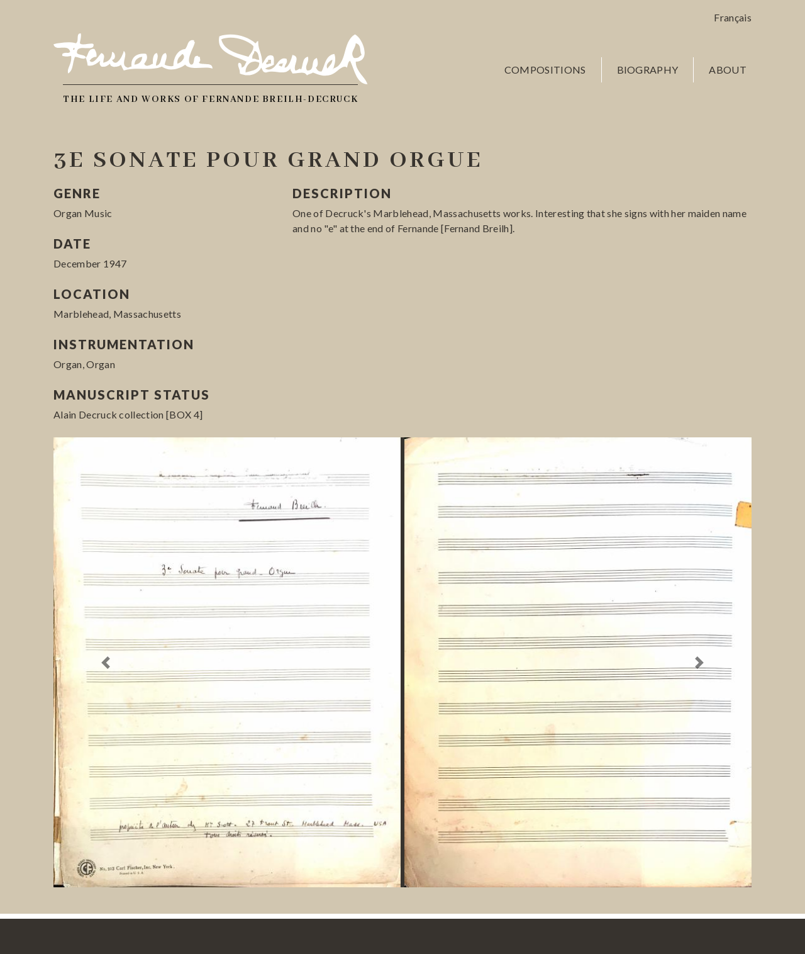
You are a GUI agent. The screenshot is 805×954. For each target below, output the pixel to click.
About (728, 70)
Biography (648, 70)
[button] (105, 662)
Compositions (545, 70)
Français (733, 17)
